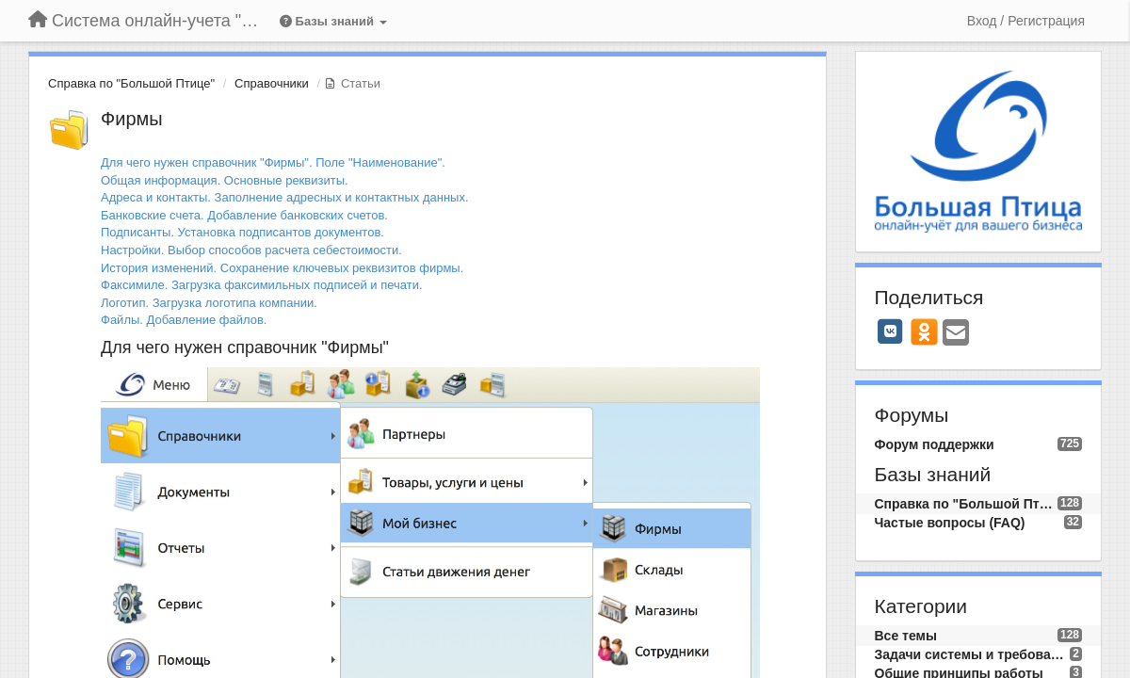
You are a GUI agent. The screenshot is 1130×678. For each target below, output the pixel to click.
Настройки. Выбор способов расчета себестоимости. (251, 250)
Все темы (906, 635)
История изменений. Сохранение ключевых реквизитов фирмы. (282, 268)
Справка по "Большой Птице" (131, 83)
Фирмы (132, 118)
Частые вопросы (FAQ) (950, 522)
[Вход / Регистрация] (1026, 21)
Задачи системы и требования (973, 654)
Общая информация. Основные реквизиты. (224, 180)
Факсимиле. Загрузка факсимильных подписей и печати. (262, 285)
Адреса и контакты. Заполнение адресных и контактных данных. (285, 197)
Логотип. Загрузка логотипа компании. (209, 303)
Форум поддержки (934, 444)
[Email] (956, 333)
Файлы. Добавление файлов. (183, 320)
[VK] (891, 331)
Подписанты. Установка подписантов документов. (242, 232)
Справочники (271, 83)
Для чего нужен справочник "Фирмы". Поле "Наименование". (273, 162)
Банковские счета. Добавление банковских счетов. (244, 215)
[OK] (924, 331)
